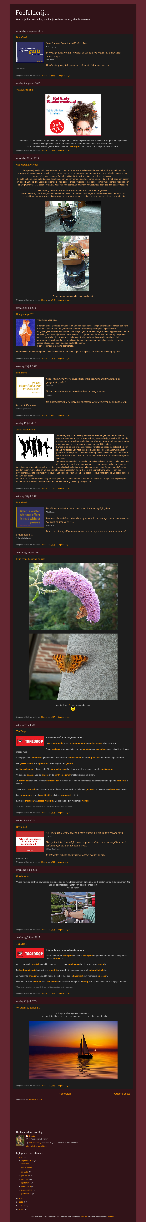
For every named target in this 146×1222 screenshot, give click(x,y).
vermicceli (66, 795)
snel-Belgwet (106, 769)
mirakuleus (73, 964)
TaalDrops (21, 731)
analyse (30, 775)
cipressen (102, 976)
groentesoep (26, 795)
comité (86, 749)
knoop (85, 982)
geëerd (69, 763)
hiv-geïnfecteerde (78, 743)
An (70, 705)
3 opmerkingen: (64, 358)
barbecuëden (52, 781)
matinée (56, 749)
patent (101, 964)
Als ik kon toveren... (26, 429)
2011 (21, 1209)
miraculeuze (96, 743)
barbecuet (24, 781)
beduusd (37, 982)
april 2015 (25, 1183)
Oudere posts (122, 1093)
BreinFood (21, 37)
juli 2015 (25, 1172)
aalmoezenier (74, 757)
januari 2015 (26, 1194)
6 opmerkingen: (64, 717)
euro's (57, 958)
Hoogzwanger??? (25, 314)
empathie (53, 970)
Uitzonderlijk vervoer (27, 164)
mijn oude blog (35, 1142)
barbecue (121, 781)
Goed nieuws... (23, 876)
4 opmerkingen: (64, 150)
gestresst (90, 789)
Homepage (65, 1093)
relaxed (31, 789)
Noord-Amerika (45, 801)
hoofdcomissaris (27, 970)
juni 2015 (25, 1176)
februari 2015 (27, 1190)
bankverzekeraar (62, 775)
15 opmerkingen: (65, 75)
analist (45, 775)
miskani (84, 1216)
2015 (21, 1157)
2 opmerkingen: (64, 415)
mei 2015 (25, 1179)
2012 (21, 1206)
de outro (113, 789)
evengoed (68, 956)
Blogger (111, 1216)
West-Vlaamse (26, 769)
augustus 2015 (27, 1160)
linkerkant (78, 976)
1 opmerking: (63, 545)
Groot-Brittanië (55, 743)
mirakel (35, 964)
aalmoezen (37, 757)
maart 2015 (26, 1186)
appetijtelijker (46, 795)
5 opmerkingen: (64, 300)
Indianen (29, 801)
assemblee (101, 749)
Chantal (32, 1136)
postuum (43, 763)
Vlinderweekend (24, 89)
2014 (21, 1198)
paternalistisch (96, 970)
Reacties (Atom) (35, 1099)
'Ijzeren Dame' (26, 763)
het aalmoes (53, 982)
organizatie (94, 757)
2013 (21, 1202)
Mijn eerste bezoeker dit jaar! (31, 559)
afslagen (33, 976)
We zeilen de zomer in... (28, 1007)
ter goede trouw (58, 769)
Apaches (86, 801)
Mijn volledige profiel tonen (37, 1146)
